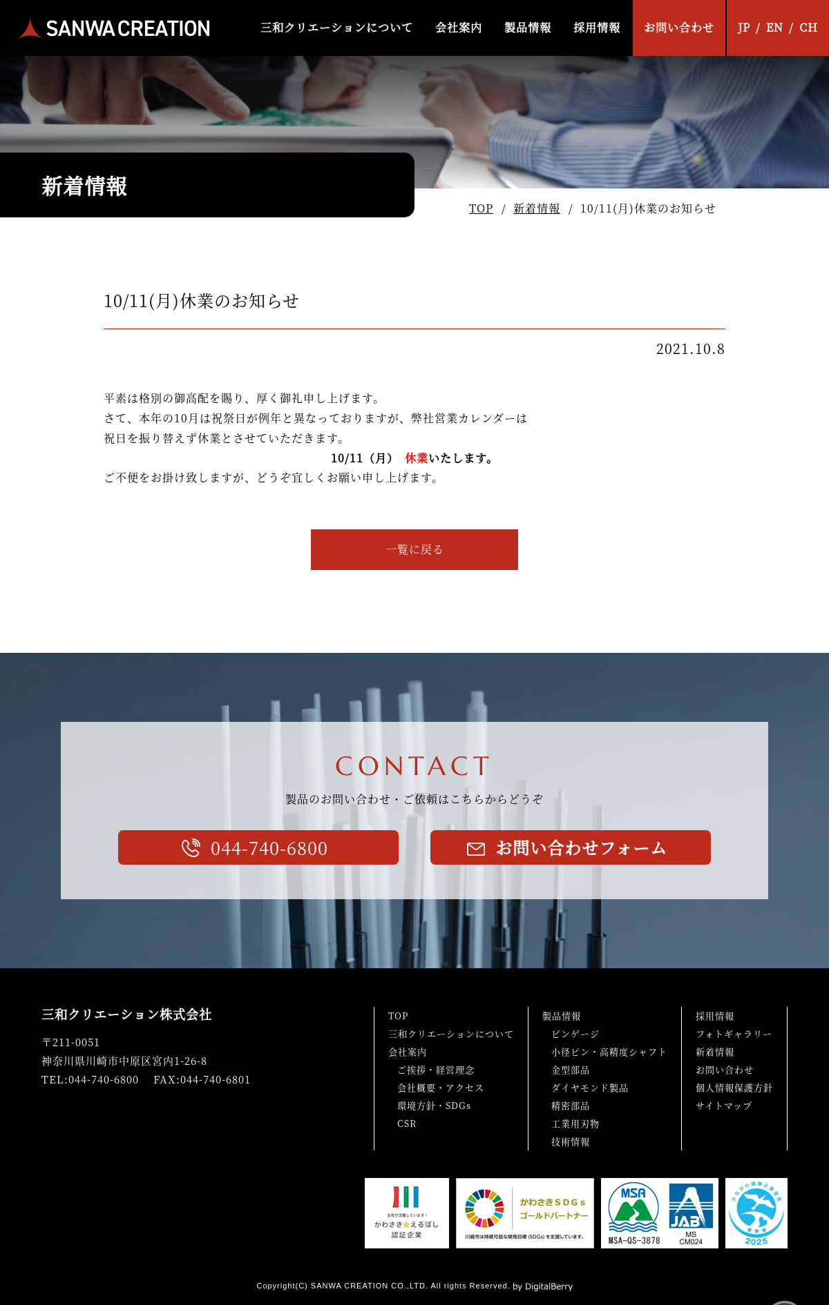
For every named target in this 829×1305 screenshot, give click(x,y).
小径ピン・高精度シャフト (609, 1051)
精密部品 (570, 1105)
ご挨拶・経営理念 (436, 1069)
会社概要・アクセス (440, 1087)
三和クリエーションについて (336, 27)
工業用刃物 (575, 1123)
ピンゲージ (575, 1033)
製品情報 (527, 27)
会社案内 (458, 27)
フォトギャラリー (734, 1033)
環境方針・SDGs (434, 1105)
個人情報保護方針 (734, 1087)
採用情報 (596, 27)
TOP (481, 208)
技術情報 (570, 1141)
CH (808, 27)
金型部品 (570, 1069)
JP (744, 27)
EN (774, 27)
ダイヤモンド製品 (590, 1087)
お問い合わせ (679, 27)
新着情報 (536, 208)
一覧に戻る (414, 549)
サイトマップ (724, 1105)
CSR (407, 1123)
